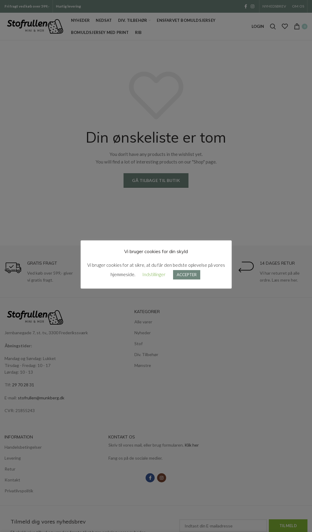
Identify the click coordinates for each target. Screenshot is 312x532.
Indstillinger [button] (154, 274)
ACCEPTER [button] (187, 274)
